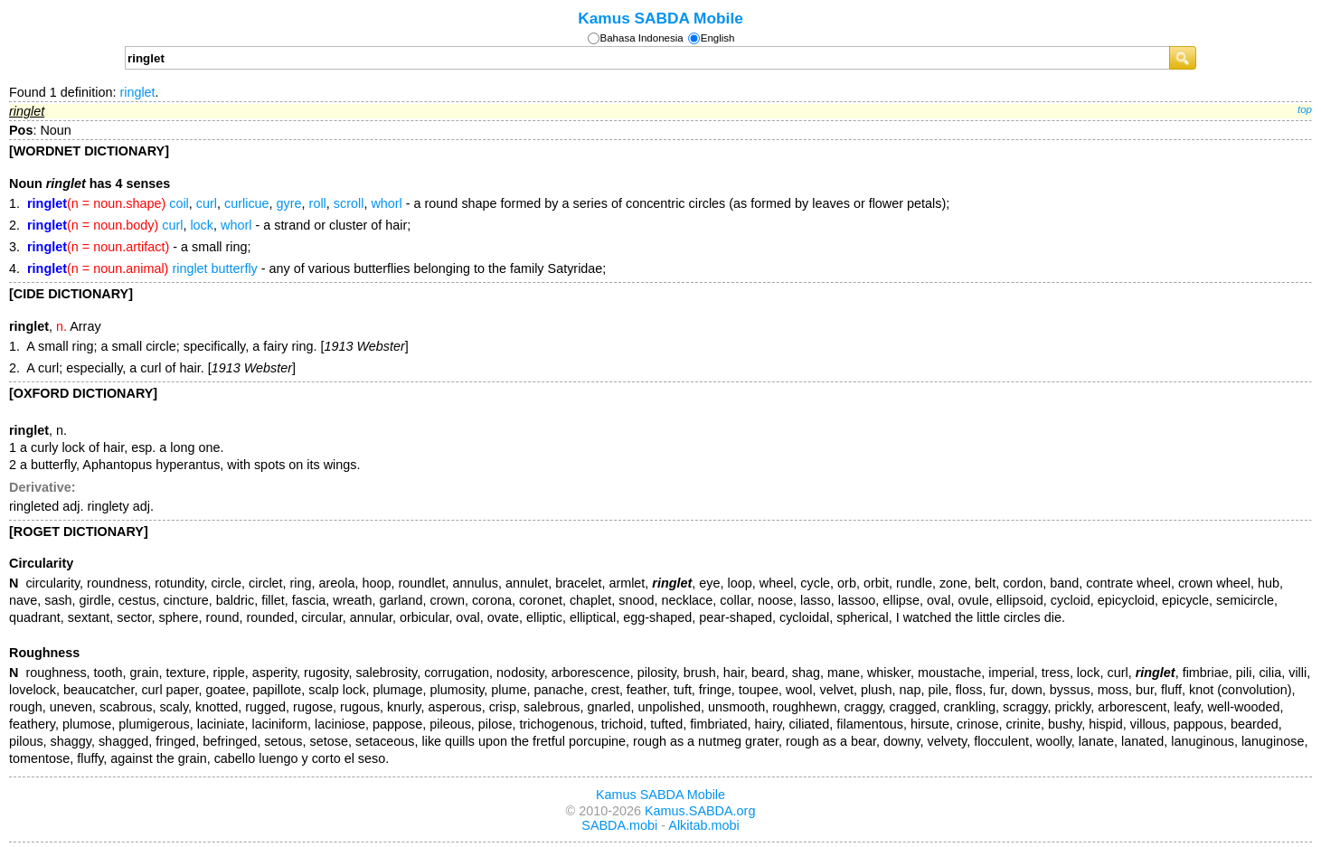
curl (206, 203)
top (1304, 109)
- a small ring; (139, 247)
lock (201, 225)
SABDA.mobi (619, 825)
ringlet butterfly (214, 268)
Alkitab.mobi (703, 825)
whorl (386, 203)
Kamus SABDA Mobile (660, 18)
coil (179, 203)
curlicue (246, 203)
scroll (349, 203)
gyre (289, 203)
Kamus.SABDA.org (700, 811)
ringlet (137, 92)
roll (317, 203)
